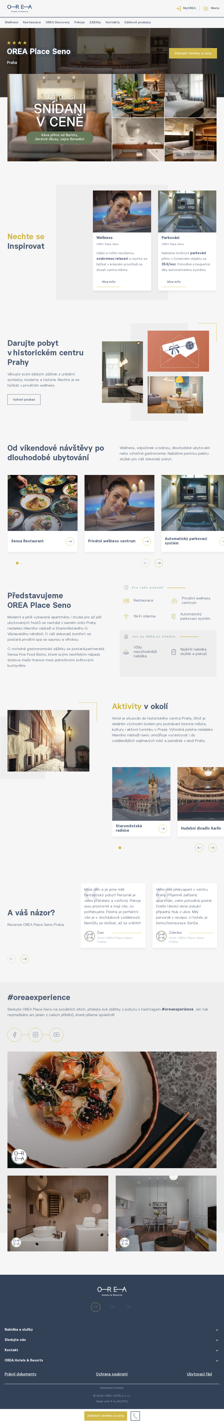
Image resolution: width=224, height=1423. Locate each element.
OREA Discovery (58, 22)
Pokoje (80, 22)
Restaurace (32, 22)
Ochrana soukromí (112, 1374)
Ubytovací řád (199, 1374)
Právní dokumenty (21, 1374)
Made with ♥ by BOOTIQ (112, 1401)
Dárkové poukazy (138, 22)
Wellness (11, 22)
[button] (17, 563)
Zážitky (95, 22)
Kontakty (113, 22)
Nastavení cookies (112, 1388)
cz (95, 1307)
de (128, 1307)
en (112, 1307)
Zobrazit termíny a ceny (105, 1416)
